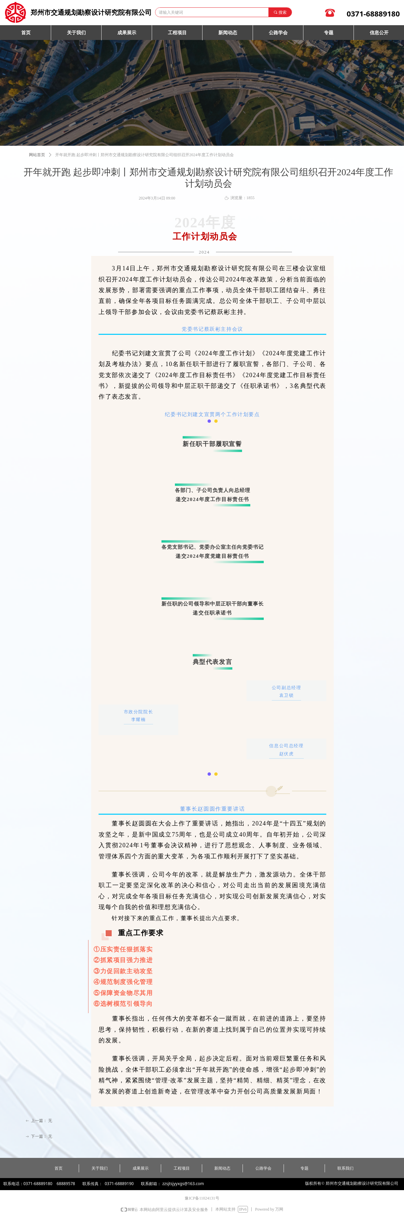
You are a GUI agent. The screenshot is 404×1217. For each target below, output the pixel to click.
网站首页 (37, 154)
